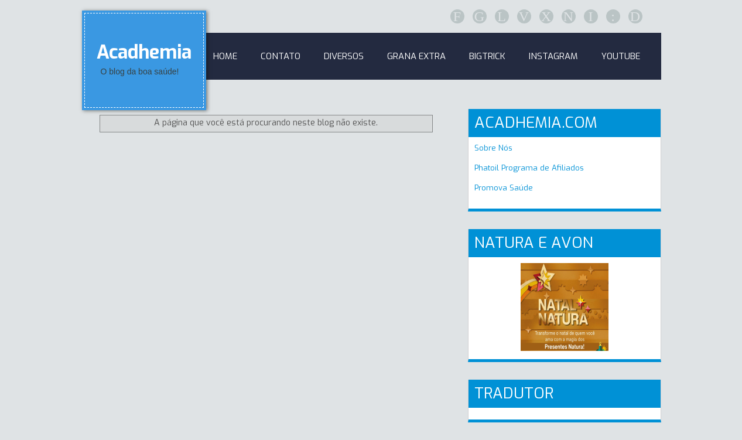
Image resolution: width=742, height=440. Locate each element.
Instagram (553, 56)
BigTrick (487, 56)
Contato (280, 56)
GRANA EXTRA (416, 56)
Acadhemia (144, 52)
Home (225, 56)
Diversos (344, 56)
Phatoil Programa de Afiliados (529, 168)
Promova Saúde (503, 188)
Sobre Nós (493, 148)
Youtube (620, 56)
